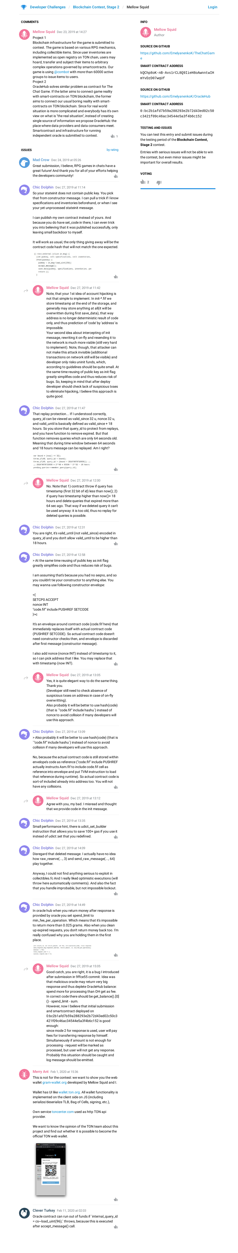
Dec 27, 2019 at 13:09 (70, 732)
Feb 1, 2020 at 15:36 (64, 1072)
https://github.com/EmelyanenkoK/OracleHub (175, 96)
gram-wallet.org (54, 1082)
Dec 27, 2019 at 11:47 (70, 408)
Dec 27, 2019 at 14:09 (70, 848)
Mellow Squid (165, 29)
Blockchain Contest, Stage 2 (96, 7)
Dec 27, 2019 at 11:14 (70, 187)
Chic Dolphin (43, 187)
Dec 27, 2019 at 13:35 (70, 821)
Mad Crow (41, 160)
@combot (61, 72)
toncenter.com (63, 1112)
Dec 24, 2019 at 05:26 (66, 160)
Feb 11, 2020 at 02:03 (71, 1210)
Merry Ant (41, 1071)
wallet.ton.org (69, 1092)
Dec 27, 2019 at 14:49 (70, 905)
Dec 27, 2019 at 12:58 (70, 555)
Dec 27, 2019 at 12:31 (70, 527)
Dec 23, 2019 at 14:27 (72, 32)
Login (212, 7)
